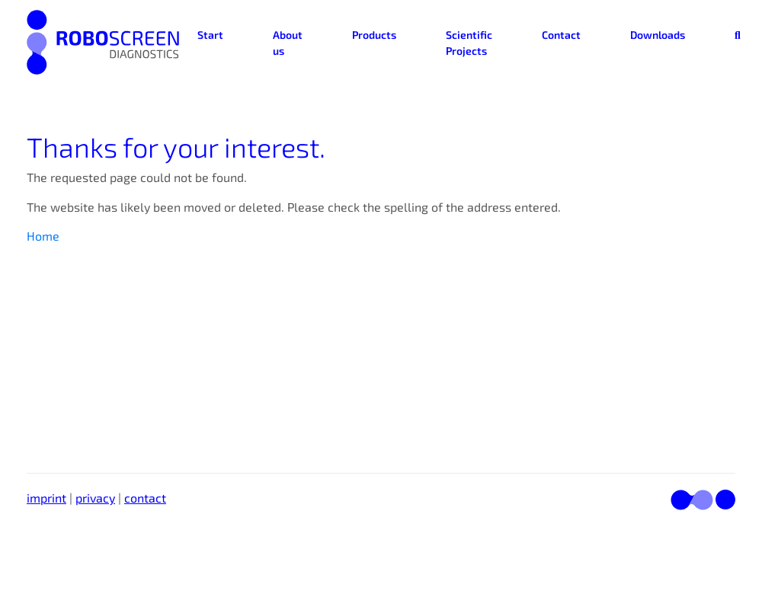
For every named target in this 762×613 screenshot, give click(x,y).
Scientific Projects (469, 42)
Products (374, 34)
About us (288, 42)
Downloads (657, 34)
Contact (561, 34)
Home (43, 235)
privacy (95, 497)
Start (210, 34)
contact (145, 497)
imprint (46, 497)
